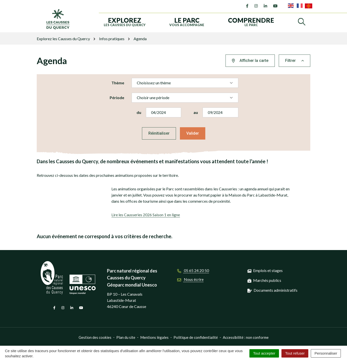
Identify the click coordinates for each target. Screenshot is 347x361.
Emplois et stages (268, 270)
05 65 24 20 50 (193, 270)
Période (117, 97)
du (139, 112)
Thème (117, 82)
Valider (192, 133)
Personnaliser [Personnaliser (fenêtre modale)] (325, 353)
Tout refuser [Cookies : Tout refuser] (295, 353)
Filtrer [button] (294, 60)
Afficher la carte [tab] (250, 60)
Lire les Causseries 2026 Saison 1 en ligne (145, 214)
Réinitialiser (159, 133)
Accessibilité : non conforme (246, 337)
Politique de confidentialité (196, 337)
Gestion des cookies (95, 337)
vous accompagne (186, 21)
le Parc (251, 21)
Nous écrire (190, 279)
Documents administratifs (275, 290)
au (195, 112)
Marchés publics (267, 280)
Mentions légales (154, 337)
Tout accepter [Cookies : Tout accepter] (264, 353)
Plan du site (125, 337)
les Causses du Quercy (124, 21)
